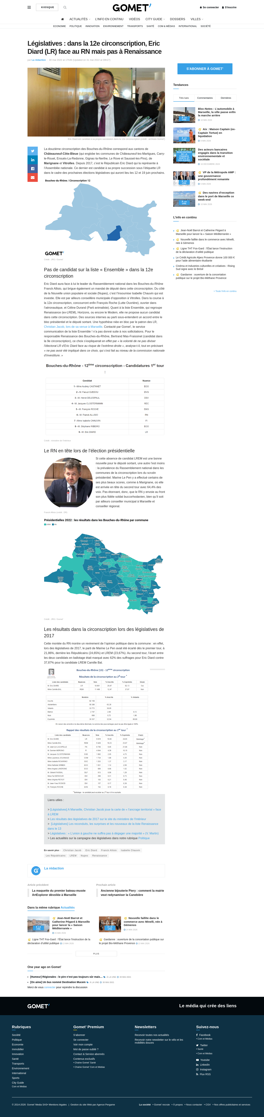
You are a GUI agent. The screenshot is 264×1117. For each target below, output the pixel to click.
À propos (178, 1104)
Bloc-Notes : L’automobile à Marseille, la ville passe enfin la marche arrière (217, 112)
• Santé (199, 1049)
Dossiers (177, 19)
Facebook (203, 1035)
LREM (73, 855)
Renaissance (99, 855)
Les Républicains (55, 855)
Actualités (78, 19)
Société (206, 26)
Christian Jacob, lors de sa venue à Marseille (73, 326)
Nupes (84, 855)
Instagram (203, 1069)
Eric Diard (91, 850)
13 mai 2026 (67, 943)
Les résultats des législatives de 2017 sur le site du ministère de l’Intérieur (97, 819)
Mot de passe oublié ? (85, 1049)
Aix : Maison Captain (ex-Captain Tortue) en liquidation (216, 133)
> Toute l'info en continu (225, 291)
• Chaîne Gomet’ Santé (84, 1062)
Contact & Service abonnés (88, 1054)
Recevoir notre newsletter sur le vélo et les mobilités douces (159, 1041)
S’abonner (79, 1035)
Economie (59, 26)
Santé (150, 26)
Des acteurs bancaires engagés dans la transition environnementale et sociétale (215, 154)
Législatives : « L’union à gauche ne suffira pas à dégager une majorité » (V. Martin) (104, 833)
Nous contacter (194, 1104)
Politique (75, 26)
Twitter (202, 1045)
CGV (208, 1104)
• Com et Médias (204, 1039)
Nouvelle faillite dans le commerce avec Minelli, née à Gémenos (143, 921)
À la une (38, 928)
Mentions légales (58, 1104)
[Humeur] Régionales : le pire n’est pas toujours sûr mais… (66, 977)
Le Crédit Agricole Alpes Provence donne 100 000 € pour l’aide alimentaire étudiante (205, 259)
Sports (15, 1077)
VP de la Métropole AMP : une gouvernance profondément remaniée (217, 176)
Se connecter (209, 7)
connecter (49, 987)
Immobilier (18, 1049)
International (188, 26)
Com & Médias (166, 26)
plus (96, 954)
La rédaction (39, 60)
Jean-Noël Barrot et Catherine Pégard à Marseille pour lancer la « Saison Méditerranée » (71, 923)
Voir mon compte (83, 1044)
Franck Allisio (109, 850)
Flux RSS (203, 1074)
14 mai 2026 (130, 930)
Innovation (92, 26)
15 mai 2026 (59, 933)
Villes (196, 19)
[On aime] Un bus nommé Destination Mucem (58, 982)
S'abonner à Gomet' (204, 69)
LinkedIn (203, 1064)
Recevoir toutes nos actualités (152, 1035)
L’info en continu (109, 19)
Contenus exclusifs (84, 1058)
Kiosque (47, 7)
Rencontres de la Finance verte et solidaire (184, 156)
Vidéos (134, 19)
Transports (135, 26)
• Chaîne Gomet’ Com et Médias (89, 1067)
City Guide (154, 19)
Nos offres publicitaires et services (232, 1104)
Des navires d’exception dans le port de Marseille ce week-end (216, 196)
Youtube (203, 1059)
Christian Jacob (72, 850)
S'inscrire (229, 7)
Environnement (113, 26)
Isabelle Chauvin (130, 850)
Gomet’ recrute (162, 1104)
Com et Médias (19, 1086)
